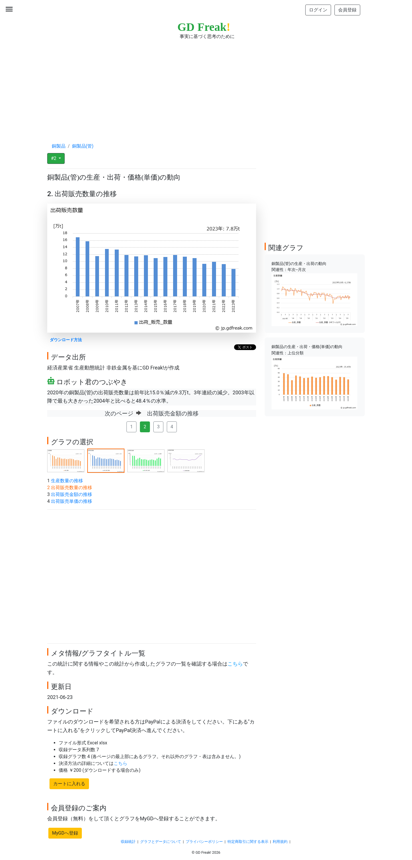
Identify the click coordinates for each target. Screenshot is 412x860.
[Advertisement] (206, 86)
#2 (54, 158)
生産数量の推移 (67, 480)
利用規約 (280, 841)
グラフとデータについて (160, 841)
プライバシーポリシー (204, 841)
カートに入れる (69, 783)
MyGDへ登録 (65, 833)
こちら (235, 664)
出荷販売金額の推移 (71, 494)
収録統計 (128, 841)
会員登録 (347, 10)
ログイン (318, 10)
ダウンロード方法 (66, 339)
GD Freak (203, 27)
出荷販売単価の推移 (71, 501)
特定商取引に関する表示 (247, 841)
